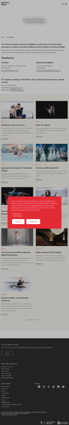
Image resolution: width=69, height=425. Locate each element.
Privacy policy (17, 213)
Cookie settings (17, 215)
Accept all (33, 221)
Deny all (18, 221)
